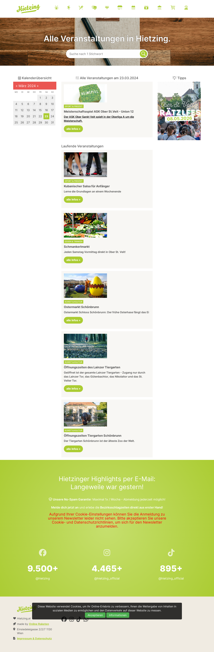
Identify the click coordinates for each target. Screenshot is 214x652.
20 (28, 116)
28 (34, 122)
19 (22, 116)
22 (40, 116)
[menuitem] (125, 8)
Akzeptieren (95, 615)
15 (40, 110)
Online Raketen (39, 624)
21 (34, 116)
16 (46, 110)
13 (28, 110)
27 (28, 122)
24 (52, 116)
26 (22, 122)
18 (16, 116)
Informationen (118, 615)
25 (16, 122)
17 (52, 110)
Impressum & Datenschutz (34, 638)
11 (16, 110)
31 (52, 122)
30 (46, 122)
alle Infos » (73, 128)
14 (34, 110)
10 (52, 104)
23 (46, 116)
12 (22, 110)
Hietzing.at (28, 9)
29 (40, 122)
